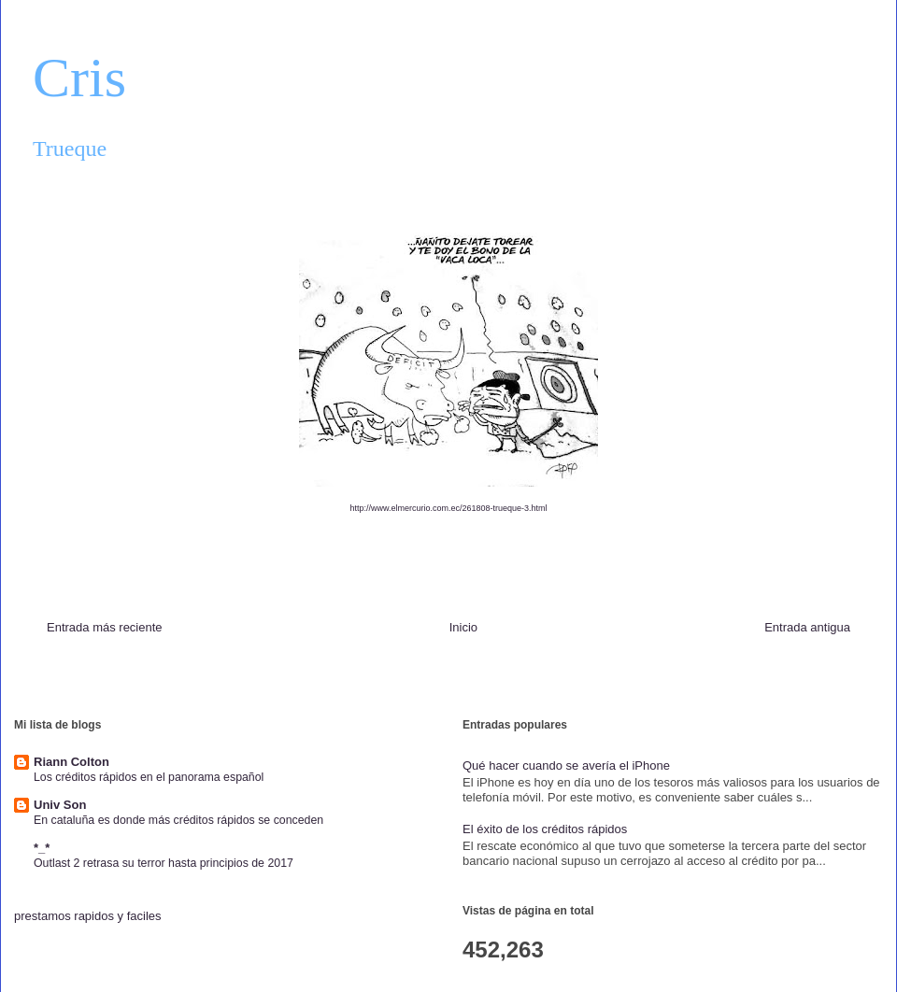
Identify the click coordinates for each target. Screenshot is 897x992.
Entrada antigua (807, 627)
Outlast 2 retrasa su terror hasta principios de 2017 (163, 863)
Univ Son (60, 805)
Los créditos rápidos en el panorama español (148, 777)
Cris (79, 77)
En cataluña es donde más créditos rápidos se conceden (178, 820)
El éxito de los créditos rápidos (545, 829)
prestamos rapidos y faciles (88, 916)
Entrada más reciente (105, 627)
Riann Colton (71, 762)
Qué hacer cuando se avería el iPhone (566, 765)
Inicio (463, 627)
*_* (42, 848)
